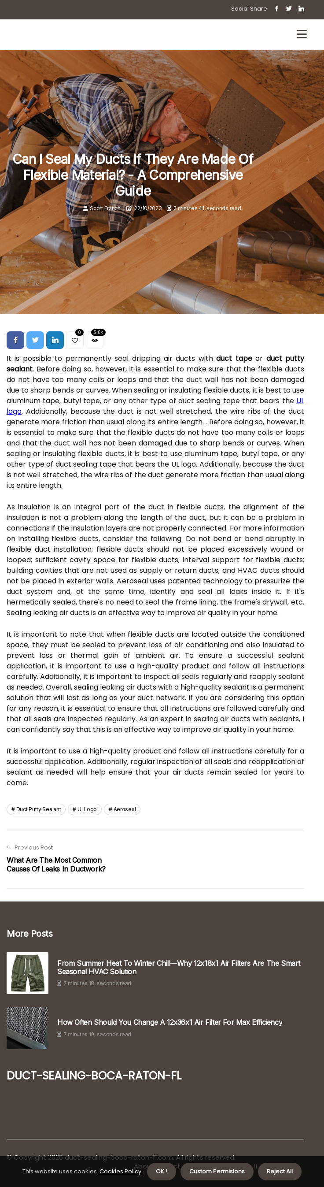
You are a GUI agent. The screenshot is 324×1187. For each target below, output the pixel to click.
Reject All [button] (280, 1171)
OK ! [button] (161, 1171)
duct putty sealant (38, 809)
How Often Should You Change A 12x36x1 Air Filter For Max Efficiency (169, 1022)
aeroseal (125, 809)
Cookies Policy (119, 1171)
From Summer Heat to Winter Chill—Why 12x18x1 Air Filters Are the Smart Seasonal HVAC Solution (178, 967)
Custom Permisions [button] (217, 1171)
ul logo (87, 809)
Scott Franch (105, 208)
